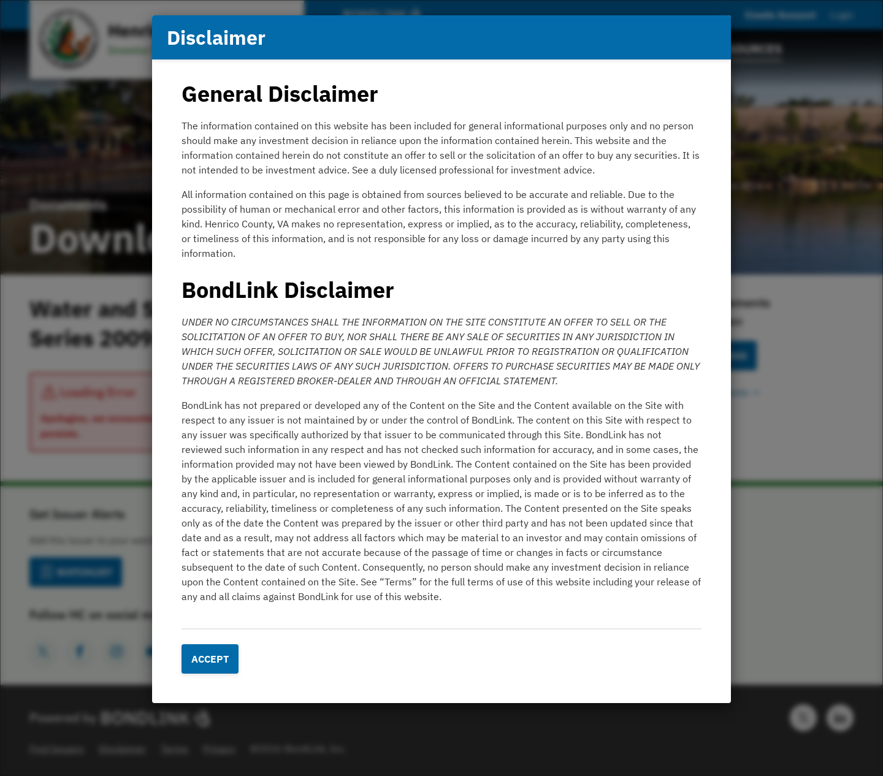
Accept (210, 659)
